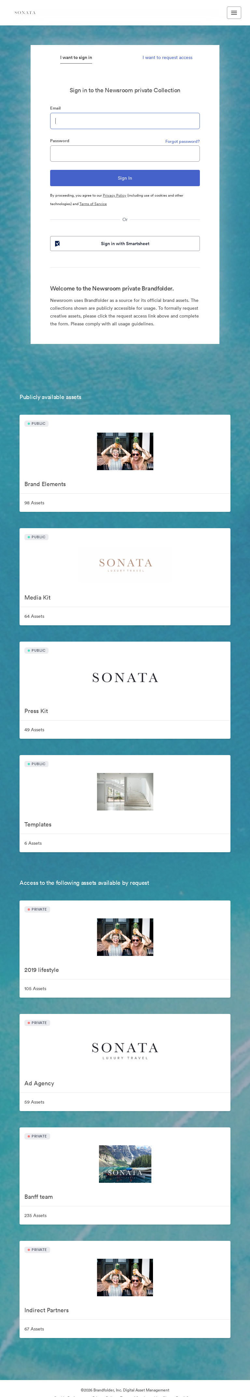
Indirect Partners (46, 1310)
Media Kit (37, 597)
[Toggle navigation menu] (234, 13)
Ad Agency (39, 1083)
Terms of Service (93, 203)
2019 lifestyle (41, 969)
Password (59, 140)
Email (55, 108)
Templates (37, 824)
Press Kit (36, 711)
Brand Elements (45, 484)
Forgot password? (182, 141)
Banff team (38, 1196)
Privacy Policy (114, 195)
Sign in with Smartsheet (101, 243)
